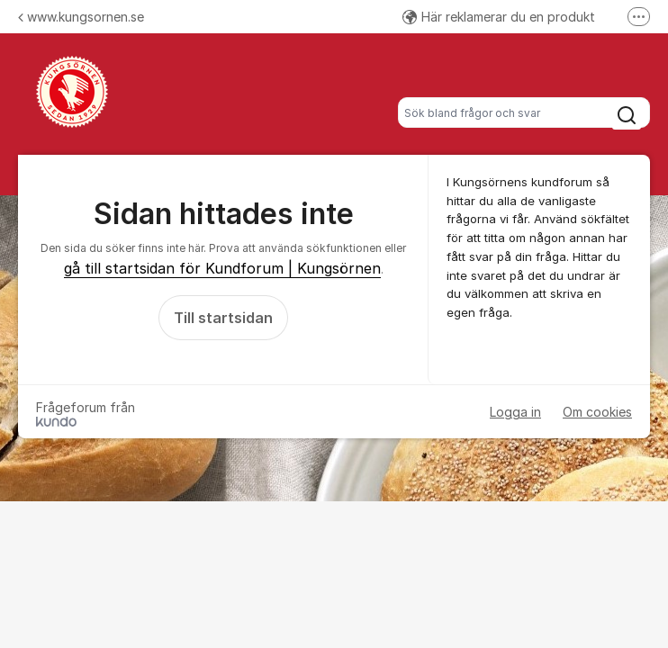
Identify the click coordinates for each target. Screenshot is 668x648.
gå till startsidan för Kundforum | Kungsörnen (222, 268)
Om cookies (597, 411)
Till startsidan (223, 318)
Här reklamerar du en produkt (498, 16)
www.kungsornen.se (81, 16)
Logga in (515, 411)
